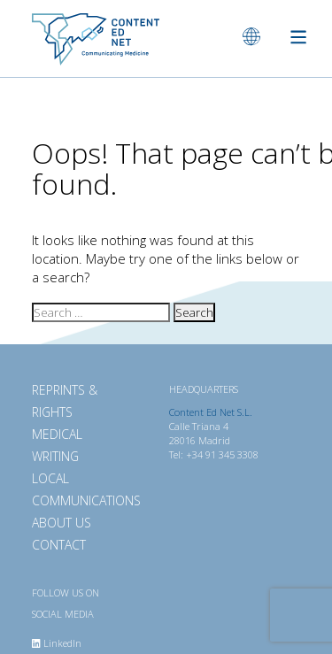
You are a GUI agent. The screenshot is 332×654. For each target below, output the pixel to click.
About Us (61, 522)
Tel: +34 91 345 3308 (214, 454)
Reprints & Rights (64, 400)
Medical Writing (57, 445)
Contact (59, 544)
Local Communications (81, 489)
